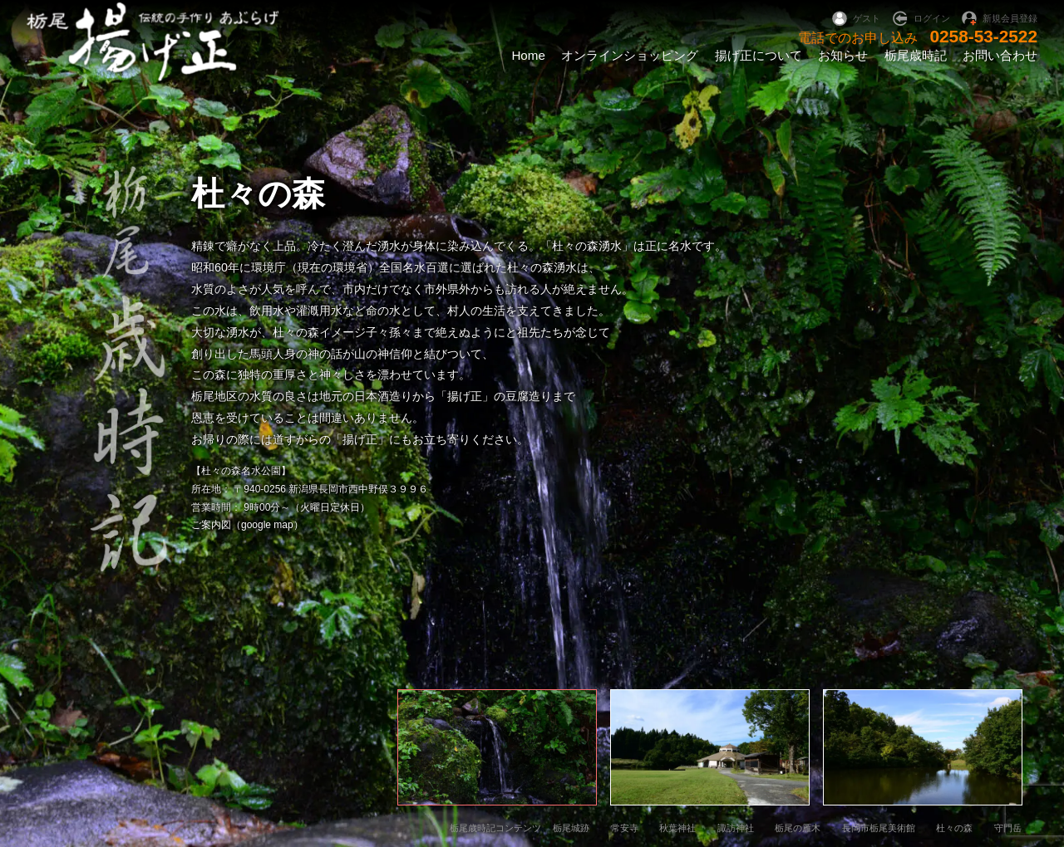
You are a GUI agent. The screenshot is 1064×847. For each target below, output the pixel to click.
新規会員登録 (1010, 18)
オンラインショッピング (629, 55)
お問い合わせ (1000, 55)
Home (528, 55)
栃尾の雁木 (797, 828)
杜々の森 (954, 828)
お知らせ (843, 55)
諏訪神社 (735, 828)
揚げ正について (758, 55)
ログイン (932, 18)
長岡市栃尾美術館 (878, 828)
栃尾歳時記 (915, 55)
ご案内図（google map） (247, 525)
